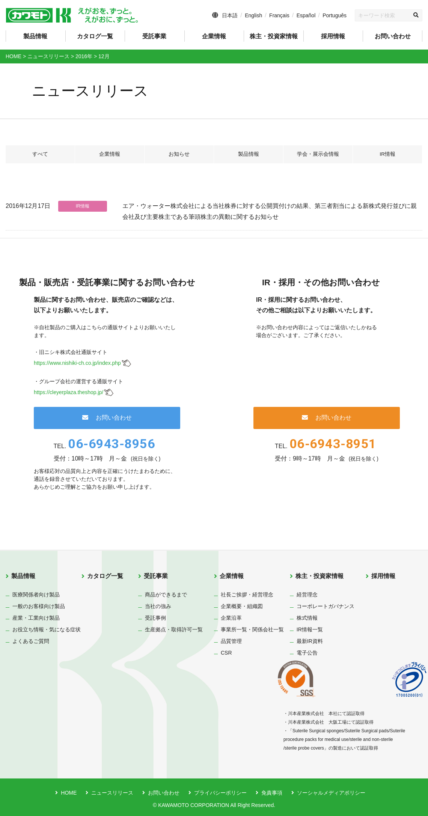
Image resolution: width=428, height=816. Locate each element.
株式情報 (307, 618)
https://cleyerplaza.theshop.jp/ (68, 392)
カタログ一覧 (95, 36)
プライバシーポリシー (220, 793)
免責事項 (271, 793)
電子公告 (307, 653)
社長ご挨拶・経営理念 (247, 595)
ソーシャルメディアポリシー (331, 793)
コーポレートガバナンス (325, 606)
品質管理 (231, 641)
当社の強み (158, 606)
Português (335, 15)
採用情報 (333, 36)
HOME (69, 793)
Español (306, 15)
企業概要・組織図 (242, 606)
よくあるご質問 (30, 641)
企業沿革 (231, 618)
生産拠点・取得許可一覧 (174, 629)
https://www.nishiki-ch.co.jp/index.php (77, 363)
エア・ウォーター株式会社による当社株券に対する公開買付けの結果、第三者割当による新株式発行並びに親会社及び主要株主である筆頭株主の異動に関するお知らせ (269, 211)
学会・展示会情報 (318, 154)
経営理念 (307, 595)
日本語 (230, 15)
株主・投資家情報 (319, 576)
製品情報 (248, 154)
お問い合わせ (393, 36)
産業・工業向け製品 (36, 618)
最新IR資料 (310, 641)
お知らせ (179, 154)
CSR (226, 653)
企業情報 (109, 154)
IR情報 (387, 154)
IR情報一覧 (310, 629)
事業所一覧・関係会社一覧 (252, 629)
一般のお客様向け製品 (38, 606)
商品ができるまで (166, 595)
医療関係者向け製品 (36, 595)
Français (279, 15)
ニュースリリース (112, 793)
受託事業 (156, 576)
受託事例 (155, 618)
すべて (40, 154)
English (253, 15)
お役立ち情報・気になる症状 (46, 629)
